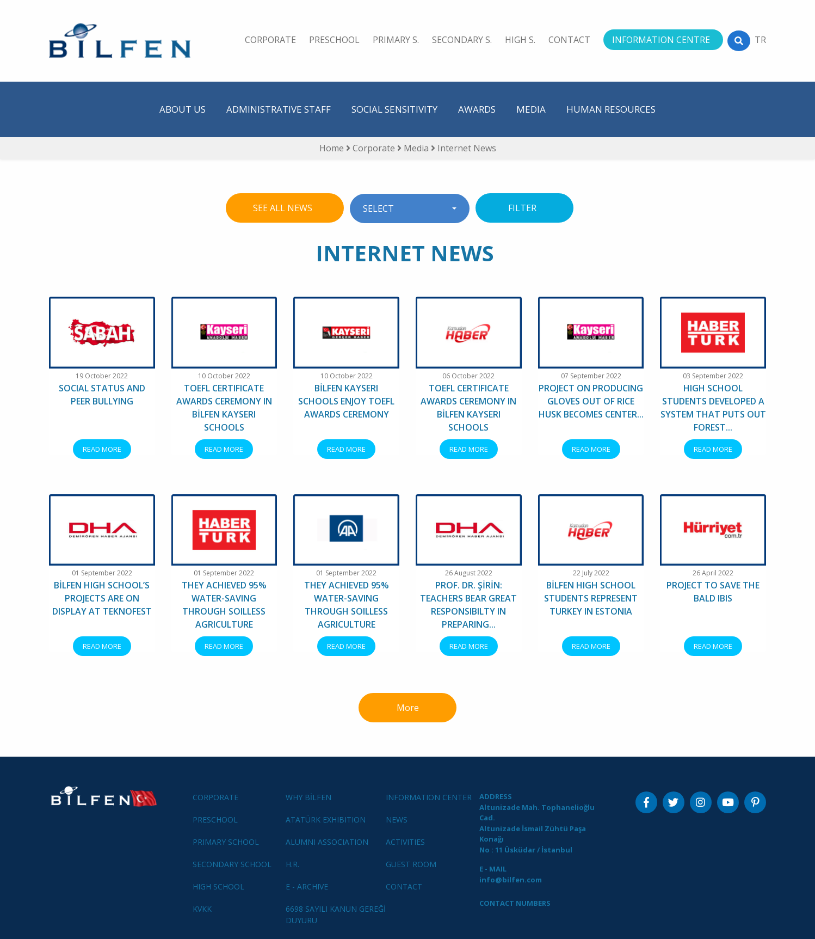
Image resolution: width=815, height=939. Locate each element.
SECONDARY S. (462, 40)
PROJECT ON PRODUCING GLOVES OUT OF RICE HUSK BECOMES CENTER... (591, 401)
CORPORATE (270, 40)
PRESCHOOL (334, 40)
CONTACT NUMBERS (515, 903)
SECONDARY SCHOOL (232, 864)
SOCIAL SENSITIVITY (394, 109)
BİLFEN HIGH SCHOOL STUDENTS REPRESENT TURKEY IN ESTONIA (591, 598)
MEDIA (531, 109)
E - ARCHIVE (307, 886)
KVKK (202, 909)
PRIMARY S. (396, 40)
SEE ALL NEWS (285, 208)
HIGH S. (520, 40)
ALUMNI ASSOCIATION (327, 842)
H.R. (292, 864)
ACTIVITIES (405, 842)
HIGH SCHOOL (218, 886)
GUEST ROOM (411, 864)
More (408, 708)
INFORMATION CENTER (429, 797)
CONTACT (569, 40)
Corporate (375, 148)
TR (760, 40)
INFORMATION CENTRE (661, 40)
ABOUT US (182, 109)
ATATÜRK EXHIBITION (326, 819)
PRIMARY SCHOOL (226, 842)
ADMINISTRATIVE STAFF (278, 109)
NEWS (397, 819)
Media (417, 148)
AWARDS (477, 109)
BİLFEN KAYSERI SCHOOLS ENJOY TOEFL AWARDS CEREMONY (346, 401)
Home (331, 148)
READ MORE (102, 449)
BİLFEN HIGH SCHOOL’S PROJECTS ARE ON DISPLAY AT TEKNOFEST (102, 598)
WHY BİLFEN (308, 797)
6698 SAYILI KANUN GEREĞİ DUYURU (336, 914)
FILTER (524, 208)
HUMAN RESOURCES (611, 109)
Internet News (466, 148)
